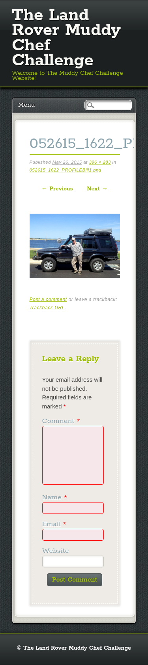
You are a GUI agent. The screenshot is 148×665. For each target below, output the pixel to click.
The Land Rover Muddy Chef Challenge (66, 38)
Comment (62, 421)
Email (55, 524)
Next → (97, 188)
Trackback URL (47, 307)
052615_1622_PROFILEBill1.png (65, 170)
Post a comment (48, 299)
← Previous (57, 188)
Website (55, 551)
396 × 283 (100, 162)
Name (55, 497)
